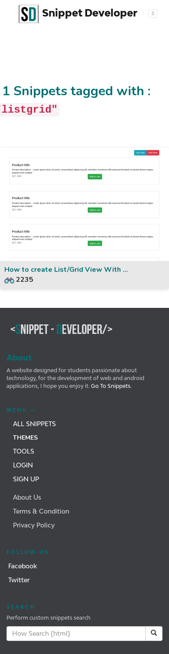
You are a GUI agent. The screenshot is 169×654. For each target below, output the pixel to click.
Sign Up (26, 479)
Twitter (18, 580)
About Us (27, 497)
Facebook (22, 566)
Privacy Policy (34, 525)
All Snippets (34, 423)
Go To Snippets (110, 386)
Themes (25, 438)
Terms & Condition (41, 511)
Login (23, 465)
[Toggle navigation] (153, 13)
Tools (23, 451)
